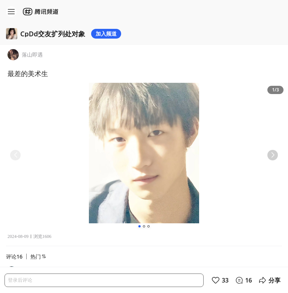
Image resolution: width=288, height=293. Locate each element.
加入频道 (106, 33)
